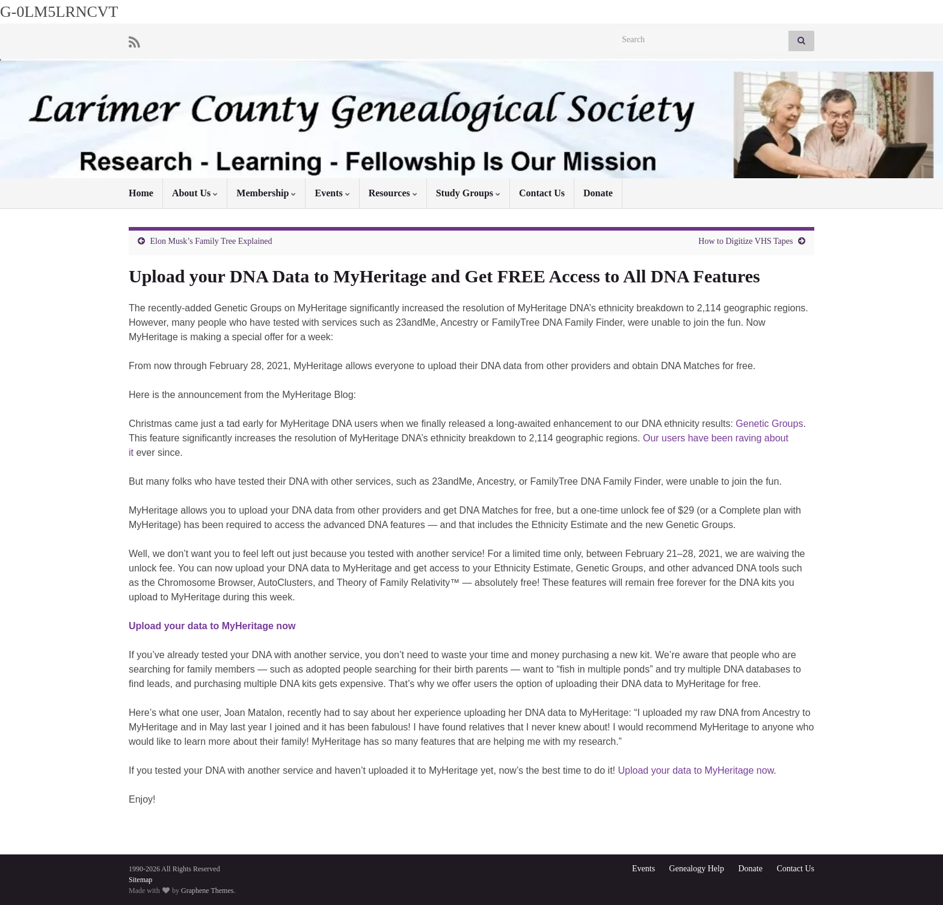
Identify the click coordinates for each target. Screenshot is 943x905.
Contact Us (542, 193)
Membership (266, 193)
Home (141, 193)
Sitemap (140, 879)
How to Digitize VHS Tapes (745, 241)
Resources (393, 193)
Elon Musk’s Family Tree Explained (211, 241)
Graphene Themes (207, 890)
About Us (195, 193)
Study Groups (468, 193)
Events (332, 193)
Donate (598, 193)
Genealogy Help (696, 868)
